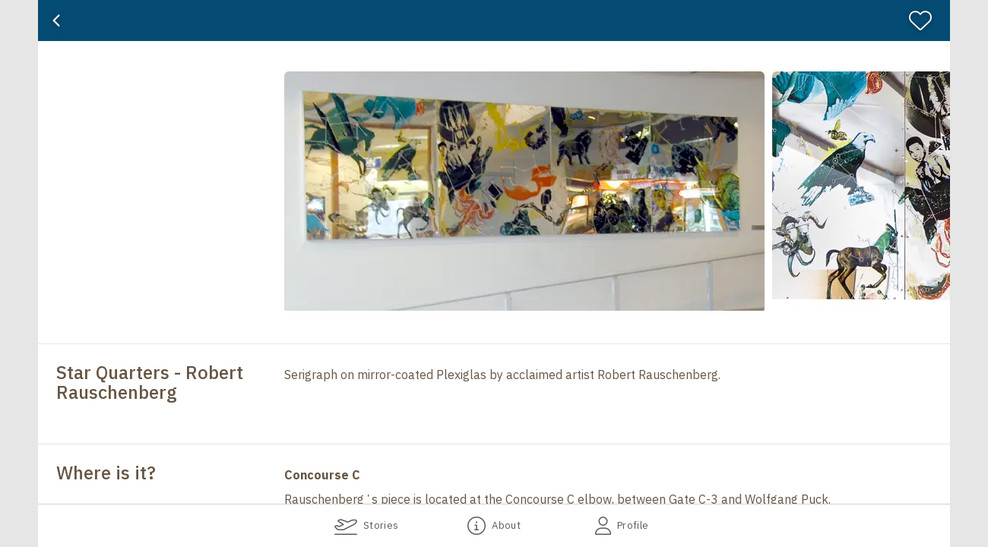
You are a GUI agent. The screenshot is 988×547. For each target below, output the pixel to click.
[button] (296, 192)
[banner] (494, 20)
